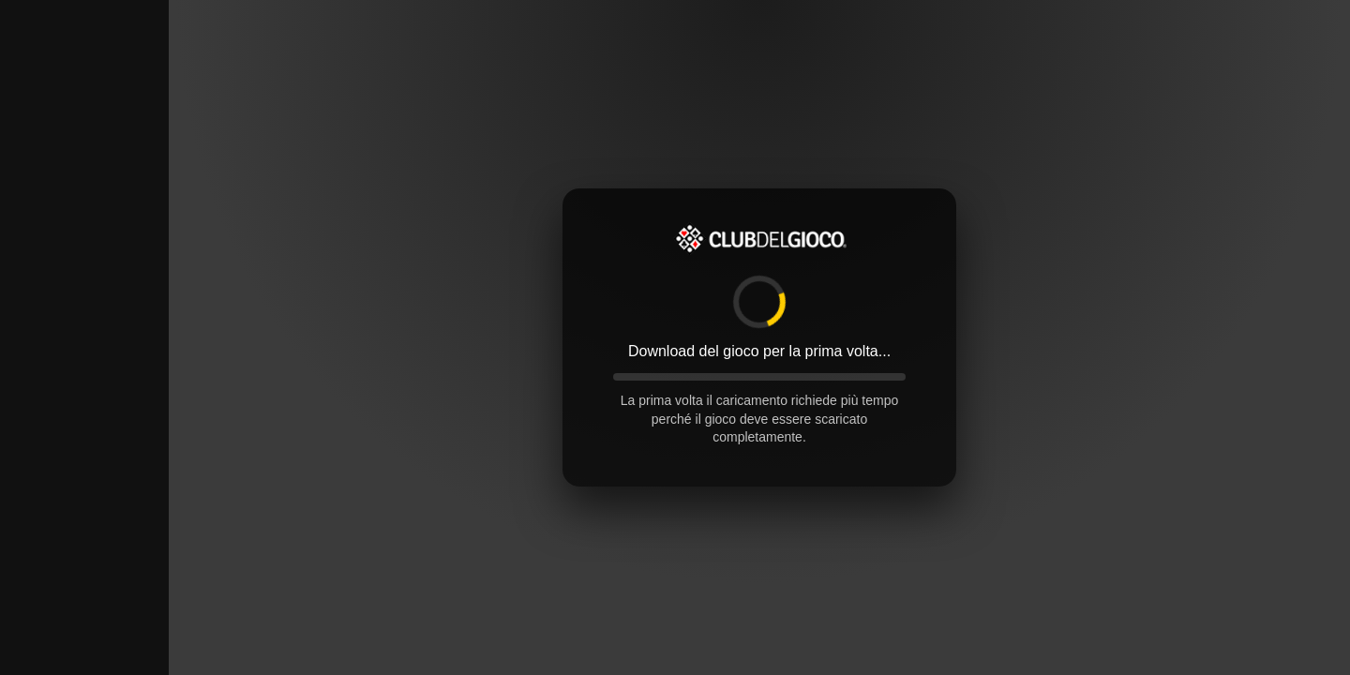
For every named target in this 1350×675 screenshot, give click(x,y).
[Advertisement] (84, 281)
